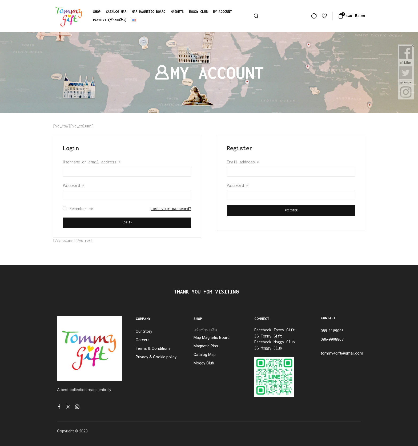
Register (291, 210)
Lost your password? (171, 208)
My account (222, 12)
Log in (127, 222)
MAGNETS (177, 12)
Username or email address (91, 162)
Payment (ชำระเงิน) (110, 20)
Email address (243, 162)
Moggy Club (198, 12)
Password (73, 185)
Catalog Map (116, 12)
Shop (97, 12)
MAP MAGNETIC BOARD (148, 12)
